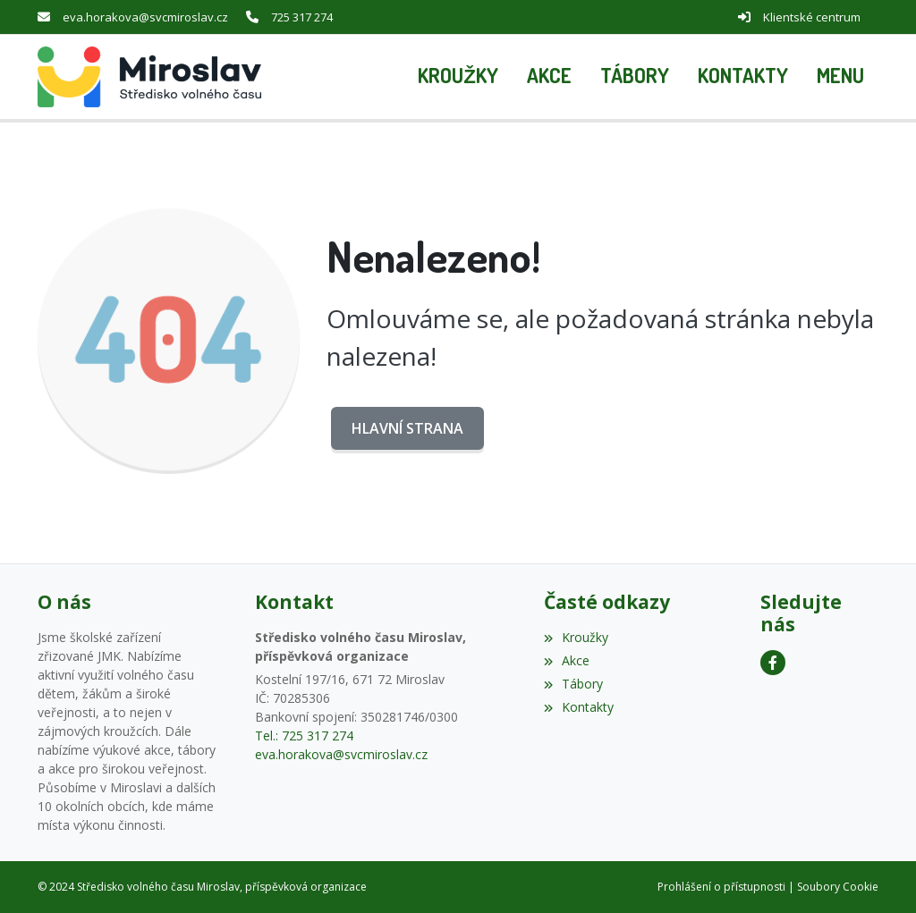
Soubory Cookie (837, 886)
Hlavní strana (407, 428)
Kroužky (576, 637)
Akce (566, 660)
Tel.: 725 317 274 (304, 735)
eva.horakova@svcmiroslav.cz (145, 17)
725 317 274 (302, 17)
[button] (840, 77)
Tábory (573, 683)
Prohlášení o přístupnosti (721, 886)
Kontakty (579, 706)
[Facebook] (772, 662)
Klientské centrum (812, 17)
